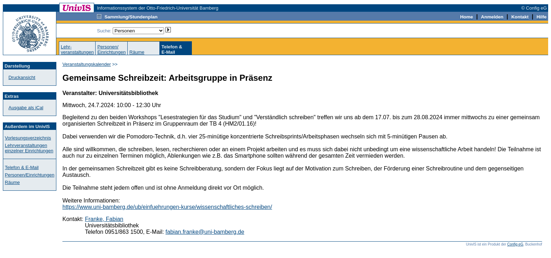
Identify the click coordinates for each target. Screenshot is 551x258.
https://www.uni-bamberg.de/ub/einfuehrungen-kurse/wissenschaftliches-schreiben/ (167, 207)
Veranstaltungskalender (86, 64)
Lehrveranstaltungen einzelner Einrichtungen (29, 148)
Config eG (515, 244)
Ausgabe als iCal (26, 107)
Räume (136, 52)
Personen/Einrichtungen (111, 49)
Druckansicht (22, 77)
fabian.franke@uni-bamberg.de (204, 232)
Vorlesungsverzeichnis (28, 138)
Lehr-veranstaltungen (77, 49)
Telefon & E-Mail (22, 167)
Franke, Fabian (104, 219)
